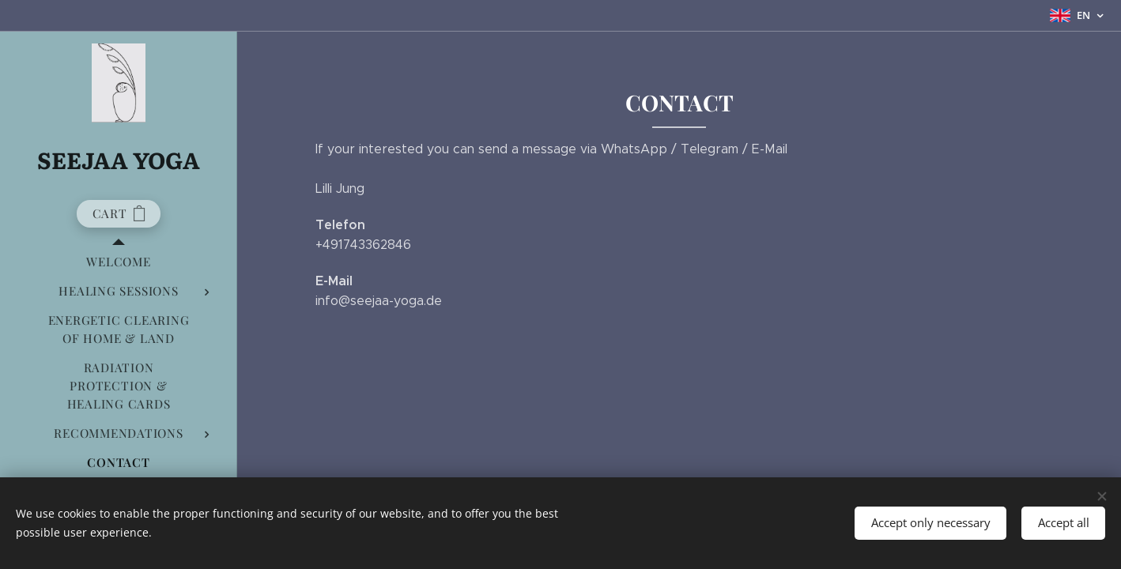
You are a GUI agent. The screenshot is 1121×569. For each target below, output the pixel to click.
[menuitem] (118, 262)
